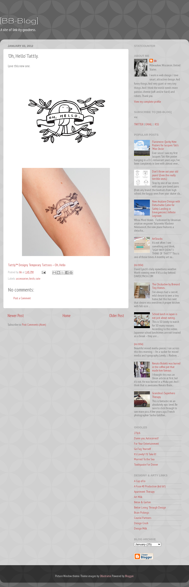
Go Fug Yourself (142, 449)
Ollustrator (105, 576)
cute (38, 278)
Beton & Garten (142, 502)
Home (67, 315)
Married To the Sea (144, 459)
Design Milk (140, 528)
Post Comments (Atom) (34, 325)
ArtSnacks (157, 239)
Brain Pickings (141, 513)
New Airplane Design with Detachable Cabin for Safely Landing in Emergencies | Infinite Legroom (166, 208)
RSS (157, 124)
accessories (22, 278)
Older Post (116, 315)
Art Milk (138, 497)
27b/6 (137, 433)
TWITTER (139, 124)
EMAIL (148, 124)
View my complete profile (147, 102)
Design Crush (141, 523)
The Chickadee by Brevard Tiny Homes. (166, 286)
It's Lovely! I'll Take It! (145, 454)
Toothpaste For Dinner (146, 464)
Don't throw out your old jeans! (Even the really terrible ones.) (165, 174)
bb (155, 61)
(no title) (138, 265)
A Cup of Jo (139, 481)
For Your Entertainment (146, 444)
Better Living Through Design (150, 507)
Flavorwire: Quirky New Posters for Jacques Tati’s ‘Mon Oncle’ (165, 145)
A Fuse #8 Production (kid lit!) (149, 486)
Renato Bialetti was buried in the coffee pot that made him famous (166, 366)
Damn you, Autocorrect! (146, 438)
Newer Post (16, 315)
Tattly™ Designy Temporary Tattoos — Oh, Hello (36, 265)
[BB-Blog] (19, 20)
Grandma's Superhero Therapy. (163, 395)
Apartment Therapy (144, 492)
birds (32, 278)
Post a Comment (22, 298)
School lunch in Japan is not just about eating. (164, 316)
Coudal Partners (142, 518)
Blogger (129, 576)
